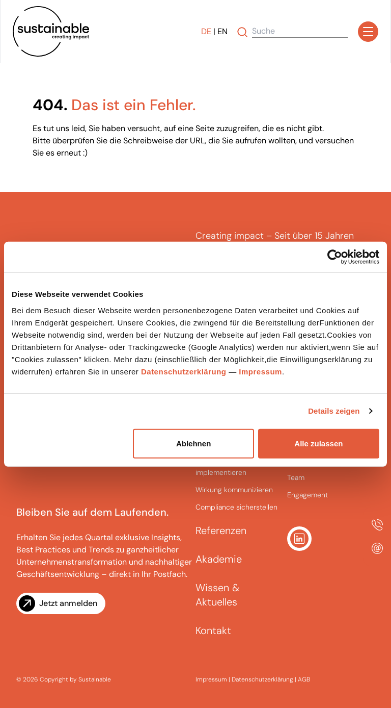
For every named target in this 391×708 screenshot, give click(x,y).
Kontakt (213, 630)
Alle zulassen (318, 443)
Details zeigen (333, 411)
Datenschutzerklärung (184, 371)
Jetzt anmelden (68, 603)
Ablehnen (193, 443)
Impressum (260, 371)
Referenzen (221, 530)
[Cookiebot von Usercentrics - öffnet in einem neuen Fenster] (334, 257)
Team (295, 477)
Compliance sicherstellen (236, 507)
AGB (304, 679)
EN (222, 31)
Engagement (307, 494)
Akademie (219, 559)
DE (206, 31)
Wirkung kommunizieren (234, 489)
